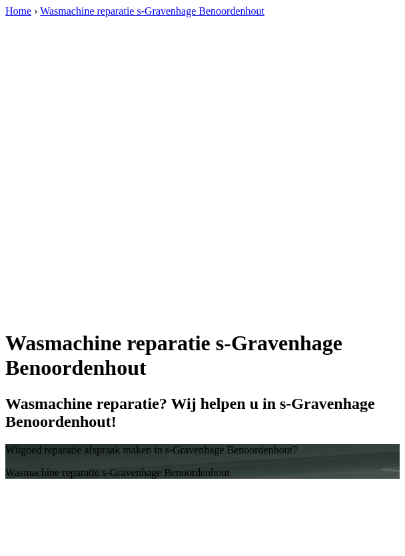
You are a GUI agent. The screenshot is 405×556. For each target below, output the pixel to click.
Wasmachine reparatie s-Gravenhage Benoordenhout (152, 11)
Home (18, 11)
